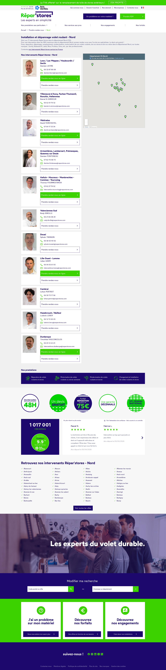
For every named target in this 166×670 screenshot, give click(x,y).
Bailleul (88, 495)
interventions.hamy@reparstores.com (55, 268)
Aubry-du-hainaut (30, 486)
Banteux (88, 498)
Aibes (88, 469)
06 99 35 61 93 (47, 265)
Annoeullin (27, 474)
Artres (57, 480)
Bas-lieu (57, 501)
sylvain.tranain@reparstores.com (53, 244)
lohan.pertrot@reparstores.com (53, 299)
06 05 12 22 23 (47, 343)
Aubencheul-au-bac (31, 483)
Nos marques (104, 666)
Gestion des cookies (118, 666)
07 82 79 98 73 (48, 160)
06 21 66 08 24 (47, 217)
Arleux (57, 477)
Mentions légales (60, 666)
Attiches (119, 480)
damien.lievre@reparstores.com (53, 73)
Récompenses (119, 8)
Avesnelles (120, 489)
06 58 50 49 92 (48, 241)
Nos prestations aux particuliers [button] (33, 25)
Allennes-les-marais (124, 469)
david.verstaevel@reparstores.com (54, 130)
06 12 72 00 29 (47, 319)
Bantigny (120, 498)
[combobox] (115, 589)
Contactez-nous (132, 8)
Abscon (57, 469)
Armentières (121, 477)
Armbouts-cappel (92, 477)
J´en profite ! (117, 2)
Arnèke (26, 480)
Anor (56, 474)
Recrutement (106, 8)
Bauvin (88, 501)
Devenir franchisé (92, 8)
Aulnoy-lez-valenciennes (32, 489)
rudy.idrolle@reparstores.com (52, 220)
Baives (26, 498)
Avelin (88, 489)
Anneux (119, 472)
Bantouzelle (28, 501)
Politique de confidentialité (77, 666)
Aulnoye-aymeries (61, 489)
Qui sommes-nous (76, 8)
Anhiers (57, 472)
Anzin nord (120, 474)
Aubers (88, 483)
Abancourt (27, 469)
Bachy (57, 495)
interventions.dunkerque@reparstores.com (57, 346)
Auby (56, 486)
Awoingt (120, 492)
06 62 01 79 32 (47, 103)
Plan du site (93, 666)
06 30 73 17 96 (47, 295)
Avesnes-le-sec (29, 492)
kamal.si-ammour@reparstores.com (55, 106)
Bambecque (59, 498)
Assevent (89, 480)
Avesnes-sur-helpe (92, 492)
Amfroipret (28, 472)
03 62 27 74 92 (47, 186)
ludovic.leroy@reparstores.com (53, 322)
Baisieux (120, 495)
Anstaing (89, 474)
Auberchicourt (60, 483)
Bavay (119, 501)
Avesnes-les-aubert (61, 492)
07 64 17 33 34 (47, 127)
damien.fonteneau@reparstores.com (55, 163)
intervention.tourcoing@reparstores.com (56, 190)
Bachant (26, 495)
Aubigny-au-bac (122, 483)
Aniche (88, 472)
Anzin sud (27, 477)
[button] (142, 7)
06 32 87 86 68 (48, 70)
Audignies (120, 486)
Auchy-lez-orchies (92, 486)
